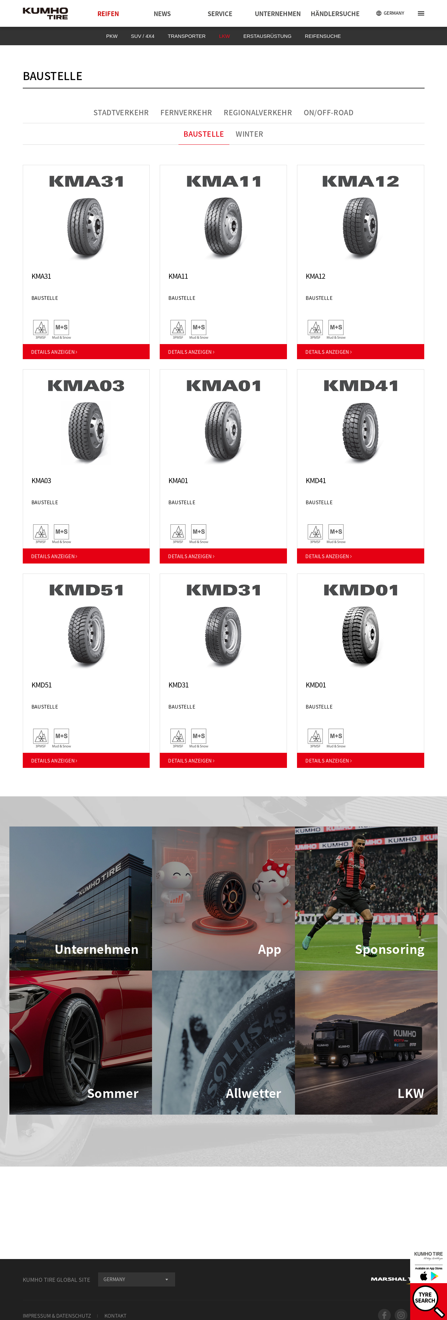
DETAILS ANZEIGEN (54, 351)
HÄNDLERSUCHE (335, 13)
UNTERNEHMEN (278, 13)
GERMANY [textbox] (114, 1279)
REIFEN (108, 13)
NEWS (162, 13)
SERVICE (220, 13)
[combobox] (136, 1279)
